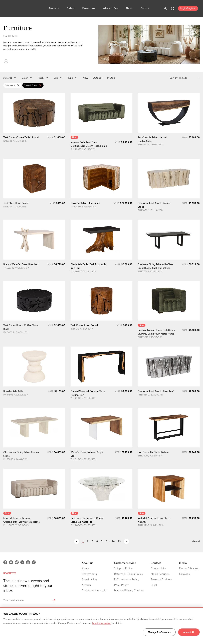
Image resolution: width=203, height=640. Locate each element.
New (85, 78)
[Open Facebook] (5, 562)
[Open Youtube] (11, 562)
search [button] (165, 8)
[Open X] (34, 562)
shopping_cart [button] (173, 8)
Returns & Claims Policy (128, 574)
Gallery (70, 8)
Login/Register (188, 8)
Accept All (188, 632)
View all (196, 541)
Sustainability (89, 579)
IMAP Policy (121, 585)
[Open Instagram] (28, 562)
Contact (144, 8)
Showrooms (89, 574)
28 (113, 541)
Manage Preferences (159, 632)
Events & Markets (189, 568)
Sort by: (174, 78)
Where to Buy (110, 8)
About (129, 8)
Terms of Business (161, 579)
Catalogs (184, 574)
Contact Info (158, 568)
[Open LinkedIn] (22, 562)
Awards (86, 585)
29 (119, 541)
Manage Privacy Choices (129, 590)
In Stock (111, 78)
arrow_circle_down (6, 61)
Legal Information (101, 623)
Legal (154, 585)
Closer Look (88, 8)
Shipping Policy (123, 568)
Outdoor (97, 78)
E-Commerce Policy (126, 579)
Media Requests (160, 574)
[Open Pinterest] (17, 562)
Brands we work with (94, 590)
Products (54, 8)
